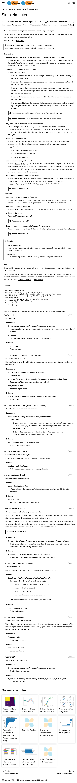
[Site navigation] (3, 3)
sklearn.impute (21, 9)
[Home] (3, 9)
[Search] (69, 3)
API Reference (10, 9)
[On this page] (73, 3)
